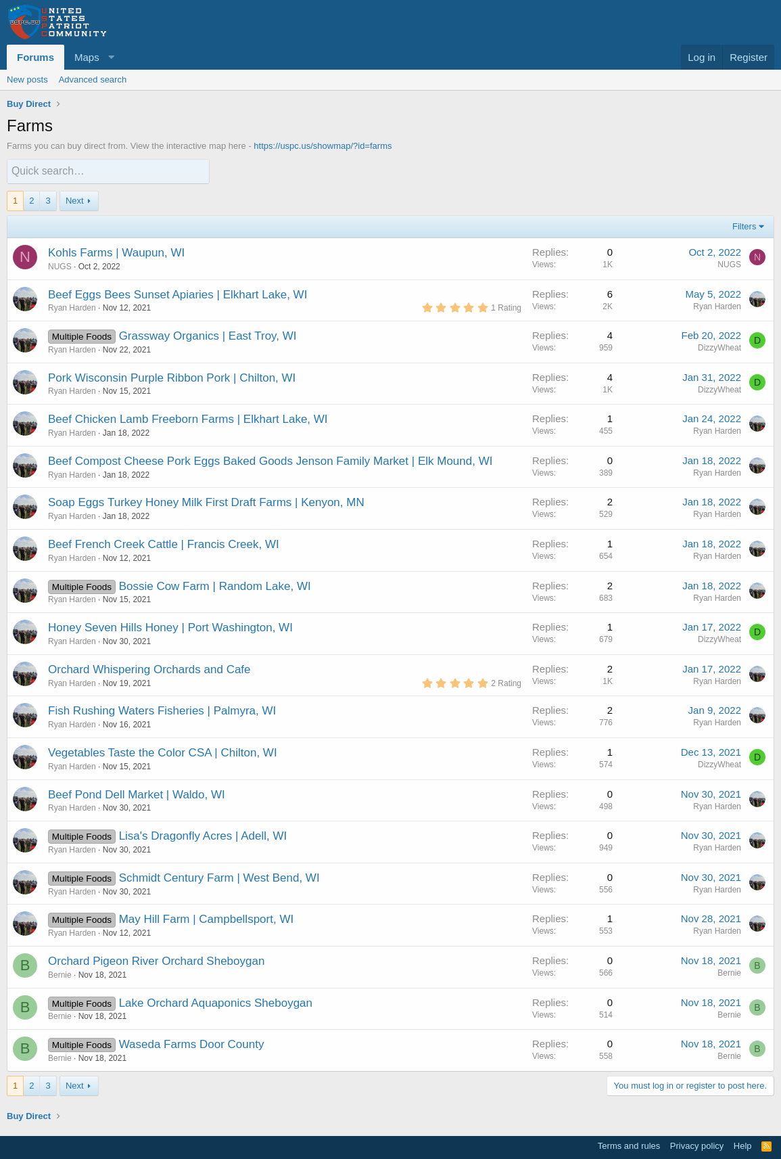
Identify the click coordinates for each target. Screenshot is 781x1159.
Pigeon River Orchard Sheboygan (178, 960)
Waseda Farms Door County (191, 1043)
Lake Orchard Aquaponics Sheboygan (215, 1002)
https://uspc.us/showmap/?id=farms (323, 146)
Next (75, 199)
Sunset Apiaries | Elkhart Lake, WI (221, 293)
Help (743, 1146)
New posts (27, 79)
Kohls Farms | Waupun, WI (116, 252)
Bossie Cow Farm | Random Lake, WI (215, 585)
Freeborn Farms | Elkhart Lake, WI (239, 418)
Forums (35, 57)
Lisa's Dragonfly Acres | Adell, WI (203, 835)
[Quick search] (108, 171)
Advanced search (92, 79)
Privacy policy (697, 1146)
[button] (92, 57)
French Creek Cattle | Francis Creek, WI (177, 543)
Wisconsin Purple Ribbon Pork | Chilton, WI (185, 377)
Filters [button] (744, 226)
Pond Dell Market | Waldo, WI (150, 794)
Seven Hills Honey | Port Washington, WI (189, 626)
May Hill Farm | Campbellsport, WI (206, 918)
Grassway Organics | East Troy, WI (208, 335)
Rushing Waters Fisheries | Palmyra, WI (174, 710)
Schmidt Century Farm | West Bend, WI (219, 877)
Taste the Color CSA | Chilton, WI (192, 752)
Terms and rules (629, 1146)
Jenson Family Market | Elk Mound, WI (394, 460)
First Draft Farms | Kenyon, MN (285, 501)
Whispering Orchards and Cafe (171, 668)
